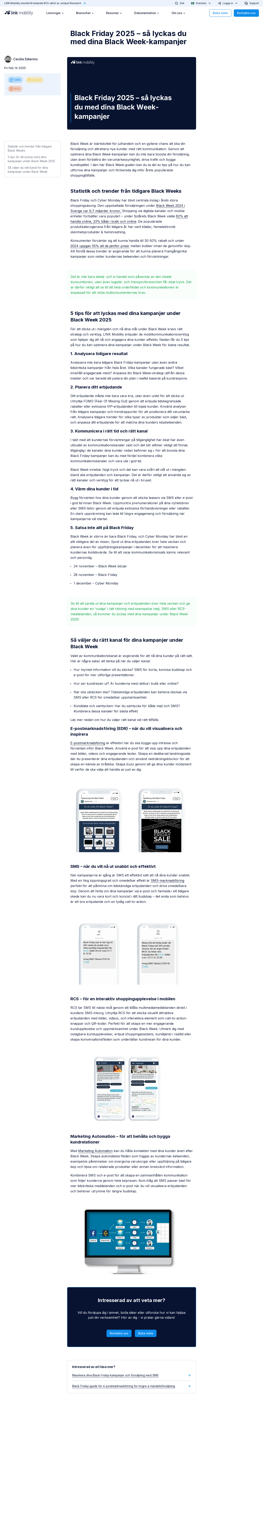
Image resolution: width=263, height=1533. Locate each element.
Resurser (114, 13)
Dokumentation (146, 13)
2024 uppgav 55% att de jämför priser (100, 246)
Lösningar (55, 13)
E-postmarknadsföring (87, 743)
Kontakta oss (246, 13)
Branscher (85, 13)
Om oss (178, 13)
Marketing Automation (95, 1151)
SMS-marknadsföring (167, 880)
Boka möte (220, 13)
